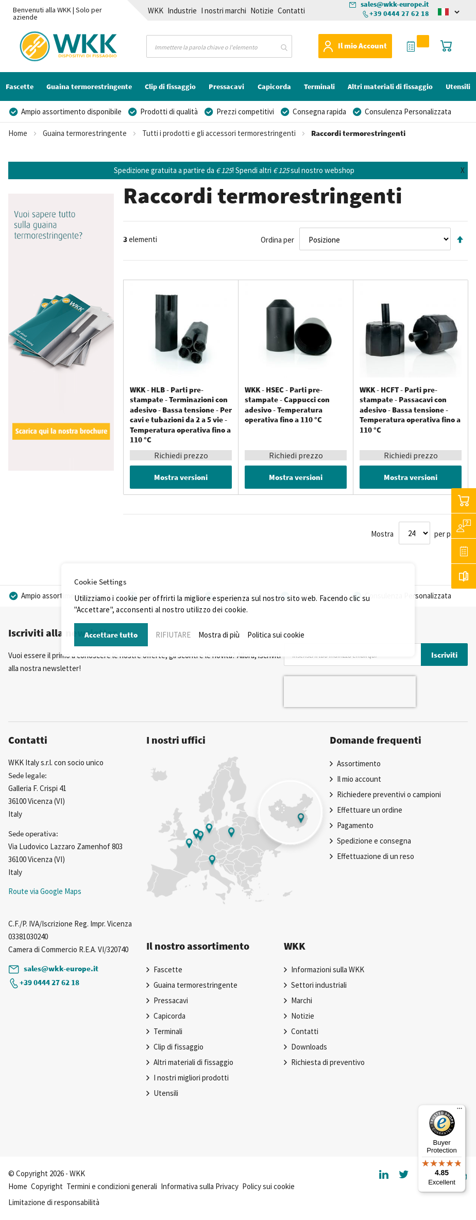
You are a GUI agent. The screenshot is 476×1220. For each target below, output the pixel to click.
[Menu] (459, 1111)
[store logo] (46, 44)
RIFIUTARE (173, 635)
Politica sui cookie (275, 635)
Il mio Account (362, 45)
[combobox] (219, 46)
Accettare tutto (111, 635)
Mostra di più (219, 635)
